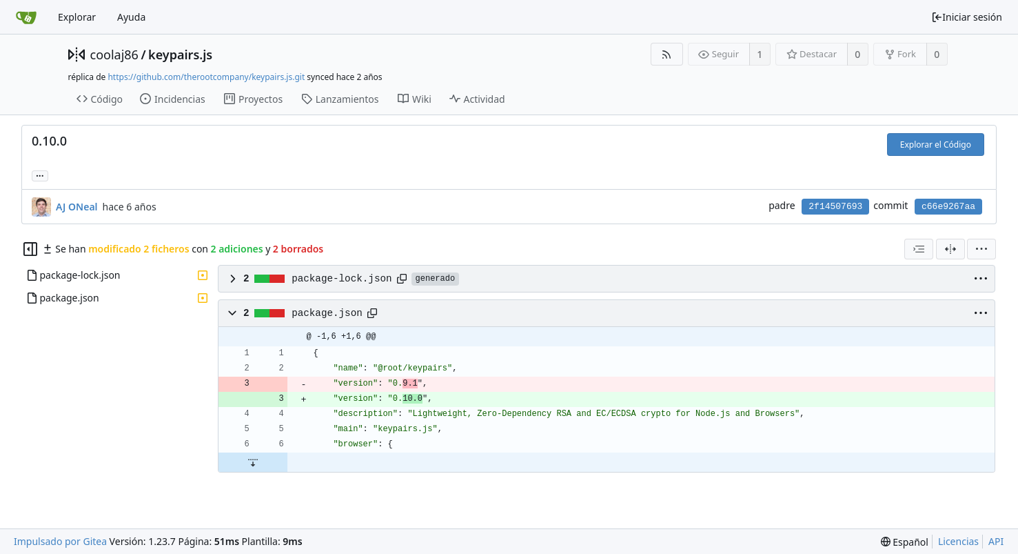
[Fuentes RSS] (667, 54)
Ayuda (131, 16)
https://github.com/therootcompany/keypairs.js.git (206, 77)
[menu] (981, 249)
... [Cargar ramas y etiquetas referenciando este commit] (40, 174)
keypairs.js (180, 54)
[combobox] (918, 249)
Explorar (77, 16)
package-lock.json (341, 278)
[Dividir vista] (950, 249)
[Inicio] (26, 17)
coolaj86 (114, 54)
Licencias (958, 541)
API (996, 541)
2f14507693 (835, 206)
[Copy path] (401, 278)
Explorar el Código (935, 144)
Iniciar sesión (966, 16)
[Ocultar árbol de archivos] (30, 249)
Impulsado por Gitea (60, 541)
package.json (327, 313)
